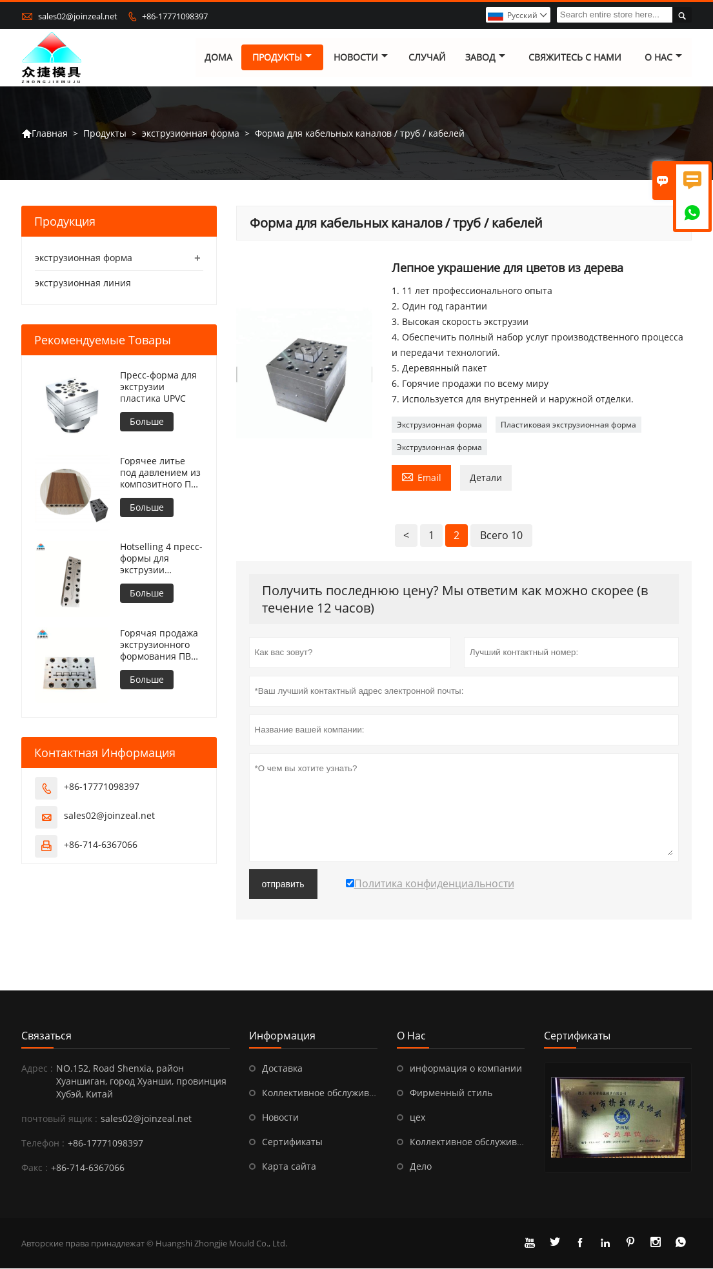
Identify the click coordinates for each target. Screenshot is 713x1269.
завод (485, 58)
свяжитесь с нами (574, 58)
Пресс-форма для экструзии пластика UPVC (158, 387)
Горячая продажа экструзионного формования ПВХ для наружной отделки (159, 644)
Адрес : (37, 1069)
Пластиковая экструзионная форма (568, 425)
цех (417, 1118)
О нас (663, 58)
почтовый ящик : (59, 1119)
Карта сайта (289, 1167)
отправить (283, 885)
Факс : (34, 1168)
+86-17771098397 (175, 16)
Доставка (282, 1069)
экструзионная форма (190, 133)
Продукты (282, 58)
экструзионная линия (83, 283)
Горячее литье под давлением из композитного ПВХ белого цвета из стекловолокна (161, 473)
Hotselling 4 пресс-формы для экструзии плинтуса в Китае (161, 559)
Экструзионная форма (439, 425)
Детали (486, 478)
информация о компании (466, 1069)
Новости (280, 1118)
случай (427, 58)
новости (361, 58)
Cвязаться (46, 1036)
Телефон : (43, 1143)
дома (218, 58)
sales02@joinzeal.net (77, 16)
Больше (147, 422)
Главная (44, 134)
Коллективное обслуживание (326, 1093)
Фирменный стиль (451, 1093)
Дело (421, 1167)
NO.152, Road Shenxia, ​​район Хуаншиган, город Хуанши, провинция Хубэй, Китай (141, 1082)
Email (421, 477)
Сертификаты (292, 1142)
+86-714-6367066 (100, 844)
